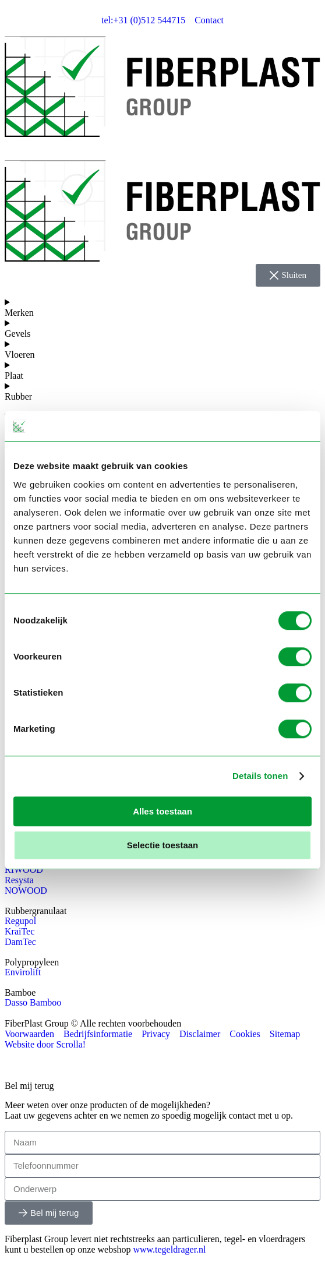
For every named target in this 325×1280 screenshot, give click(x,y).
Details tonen (260, 776)
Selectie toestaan (163, 845)
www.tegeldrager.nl (169, 1249)
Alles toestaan (162, 811)
